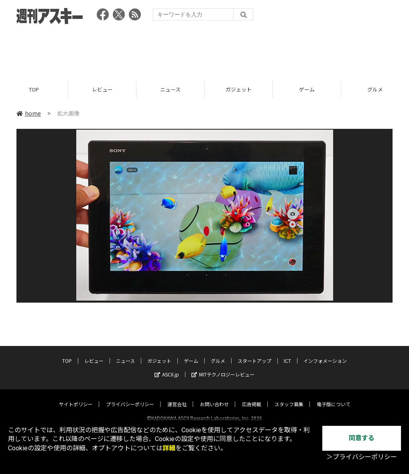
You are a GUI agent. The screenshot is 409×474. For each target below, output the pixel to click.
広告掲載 (251, 396)
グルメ (218, 353)
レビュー (102, 89)
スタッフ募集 (289, 396)
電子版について (333, 396)
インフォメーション (325, 353)
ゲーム (307, 89)
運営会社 (177, 396)
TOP (34, 89)
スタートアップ (254, 353)
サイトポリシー (76, 396)
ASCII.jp (167, 367)
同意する (361, 438)
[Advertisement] (205, 50)
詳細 (169, 448)
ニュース (170, 89)
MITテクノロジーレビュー (222, 367)
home (28, 113)
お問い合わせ (214, 396)
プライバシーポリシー (130, 396)
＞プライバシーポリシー (361, 457)
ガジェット (239, 89)
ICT (287, 353)
